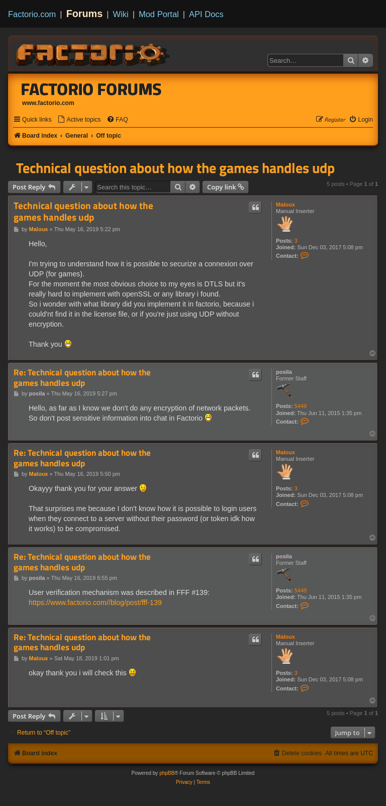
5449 (301, 406)
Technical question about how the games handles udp (175, 167)
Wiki (121, 14)
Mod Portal (159, 14)
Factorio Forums (91, 89)
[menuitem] (79, 120)
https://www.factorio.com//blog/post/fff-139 (95, 602)
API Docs (206, 14)
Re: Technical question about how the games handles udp (82, 377)
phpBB (166, 773)
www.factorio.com (48, 103)
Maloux (285, 204)
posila (284, 372)
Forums (84, 13)
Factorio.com (32, 14)
